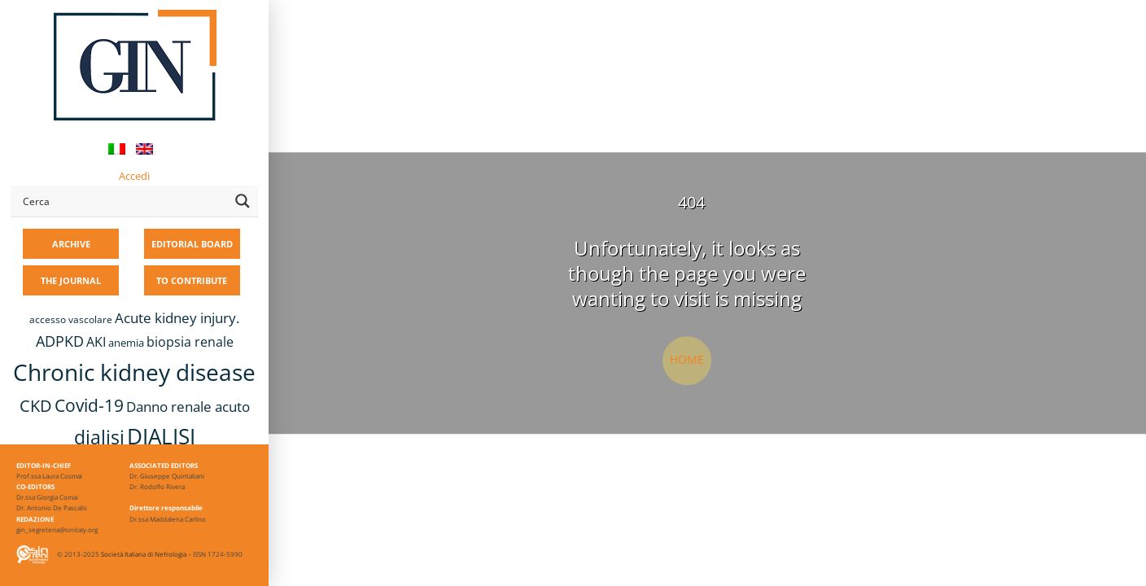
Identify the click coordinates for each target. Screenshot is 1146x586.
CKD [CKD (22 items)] (36, 406)
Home (687, 359)
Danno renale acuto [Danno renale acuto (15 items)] (188, 406)
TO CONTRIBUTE (191, 280)
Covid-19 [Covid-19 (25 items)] (89, 405)
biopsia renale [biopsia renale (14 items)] (190, 342)
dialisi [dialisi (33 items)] (99, 437)
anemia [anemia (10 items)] (126, 342)
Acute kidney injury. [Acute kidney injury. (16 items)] (177, 317)
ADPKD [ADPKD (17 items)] (60, 341)
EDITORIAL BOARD (192, 244)
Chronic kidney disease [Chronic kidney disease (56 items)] (134, 371)
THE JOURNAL (71, 280)
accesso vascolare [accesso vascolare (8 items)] (70, 319)
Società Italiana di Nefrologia (143, 553)
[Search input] (123, 201)
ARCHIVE (71, 244)
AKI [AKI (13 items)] (96, 342)
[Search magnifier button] (242, 201)
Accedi (134, 175)
